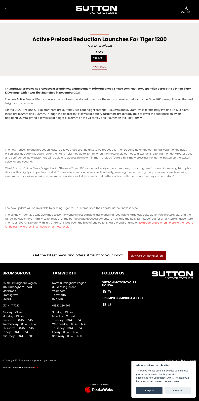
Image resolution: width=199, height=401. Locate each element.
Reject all (177, 390)
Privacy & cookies (188, 360)
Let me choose (171, 381)
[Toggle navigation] (5, 9)
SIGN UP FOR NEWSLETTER (147, 256)
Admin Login (170, 360)
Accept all (149, 390)
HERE (36, 367)
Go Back (99, 66)
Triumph (98, 58)
